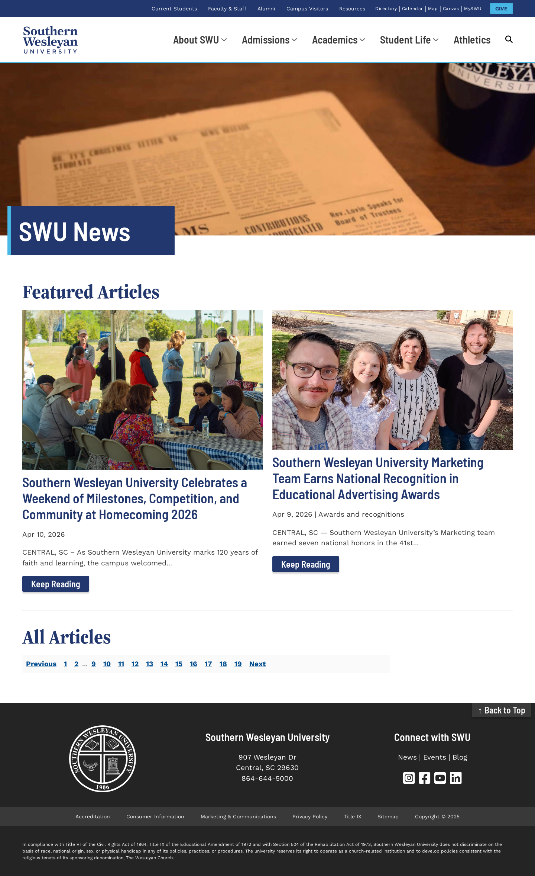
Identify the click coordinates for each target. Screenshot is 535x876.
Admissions (265, 39)
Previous (41, 664)
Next (257, 664)
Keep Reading (55, 583)
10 (107, 664)
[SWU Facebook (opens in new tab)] (424, 779)
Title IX (352, 816)
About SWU (196, 39)
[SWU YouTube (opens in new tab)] (440, 779)
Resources (352, 9)
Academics (334, 39)
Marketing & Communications (238, 816)
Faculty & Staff (227, 9)
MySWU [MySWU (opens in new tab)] (473, 8)
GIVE (501, 9)
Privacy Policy (309, 816)
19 (238, 664)
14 (164, 664)
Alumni (266, 9)
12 (135, 664)
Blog (460, 757)
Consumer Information (155, 816)
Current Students (174, 9)
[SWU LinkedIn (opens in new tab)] (456, 779)
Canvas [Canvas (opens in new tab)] (451, 8)
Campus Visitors (307, 9)
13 (149, 664)
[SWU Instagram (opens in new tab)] (409, 779)
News (407, 757)
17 (208, 664)
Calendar (412, 8)
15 (178, 664)
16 (193, 664)
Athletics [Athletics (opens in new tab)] (472, 39)
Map (433, 8)
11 (121, 664)
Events (434, 757)
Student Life (405, 39)
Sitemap (388, 816)
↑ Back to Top (501, 710)
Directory (386, 8)
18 (223, 664)
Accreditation (92, 816)
